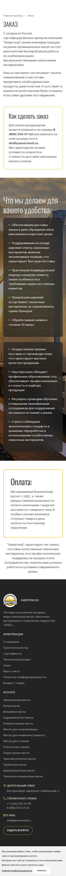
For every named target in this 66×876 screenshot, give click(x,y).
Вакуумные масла (14, 712)
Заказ (7, 665)
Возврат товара (13, 683)
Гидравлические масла (18, 717)
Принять (41, 871)
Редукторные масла (16, 753)
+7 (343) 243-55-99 (19, 804)
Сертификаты (12, 653)
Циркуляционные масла (19, 770)
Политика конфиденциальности (24, 677)
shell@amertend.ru (24, 143)
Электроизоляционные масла (23, 776)
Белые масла (11, 706)
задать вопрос (18, 830)
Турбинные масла (14, 764)
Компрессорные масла (18, 723)
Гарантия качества (15, 648)
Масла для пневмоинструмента (24, 735)
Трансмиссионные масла (19, 759)
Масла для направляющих (20, 729)
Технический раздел (17, 659)
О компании (11, 642)
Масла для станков (16, 741)
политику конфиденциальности (17, 871)
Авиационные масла (16, 700)
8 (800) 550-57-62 (18, 808)
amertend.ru (30, 600)
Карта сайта (11, 671)
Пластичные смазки (16, 747)
